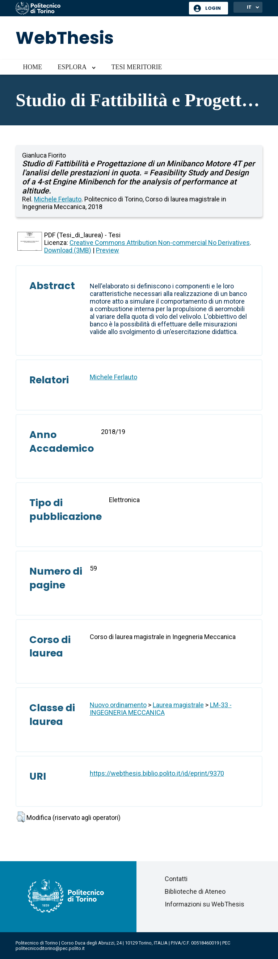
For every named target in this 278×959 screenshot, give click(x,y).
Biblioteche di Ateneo (195, 891)
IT (249, 7)
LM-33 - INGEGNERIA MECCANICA (161, 708)
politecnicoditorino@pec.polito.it (50, 948)
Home (32, 67)
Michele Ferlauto (57, 199)
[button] (21, 817)
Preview (107, 250)
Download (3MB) (67, 250)
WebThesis (65, 38)
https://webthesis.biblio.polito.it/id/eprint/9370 (157, 773)
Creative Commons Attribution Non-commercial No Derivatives (160, 242)
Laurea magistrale (178, 705)
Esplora (72, 67)
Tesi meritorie (136, 67)
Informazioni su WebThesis (204, 904)
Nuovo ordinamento (118, 705)
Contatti (176, 879)
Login (213, 8)
